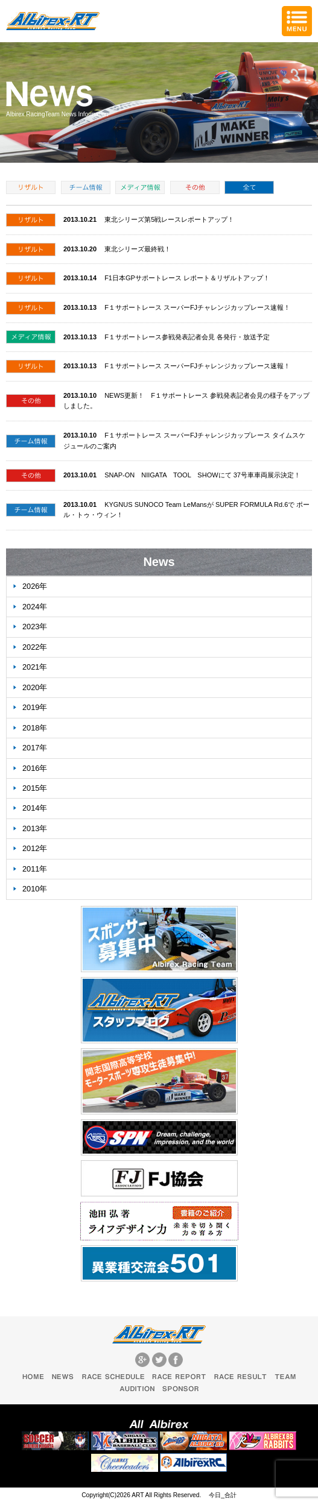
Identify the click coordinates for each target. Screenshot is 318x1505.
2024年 (34, 606)
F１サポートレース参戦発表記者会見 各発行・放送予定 (187, 337)
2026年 (34, 586)
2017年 (34, 747)
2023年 (34, 626)
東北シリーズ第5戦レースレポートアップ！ (169, 219)
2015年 (34, 788)
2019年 (34, 707)
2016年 (34, 768)
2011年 (34, 868)
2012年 (34, 848)
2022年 (34, 647)
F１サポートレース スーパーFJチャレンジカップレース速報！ (197, 307)
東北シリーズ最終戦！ (137, 249)
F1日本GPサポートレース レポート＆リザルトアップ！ (187, 277)
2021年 (34, 666)
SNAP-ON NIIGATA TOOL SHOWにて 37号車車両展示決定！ (202, 475)
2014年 (34, 807)
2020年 (34, 687)
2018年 (34, 727)
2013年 (34, 828)
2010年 (34, 888)
